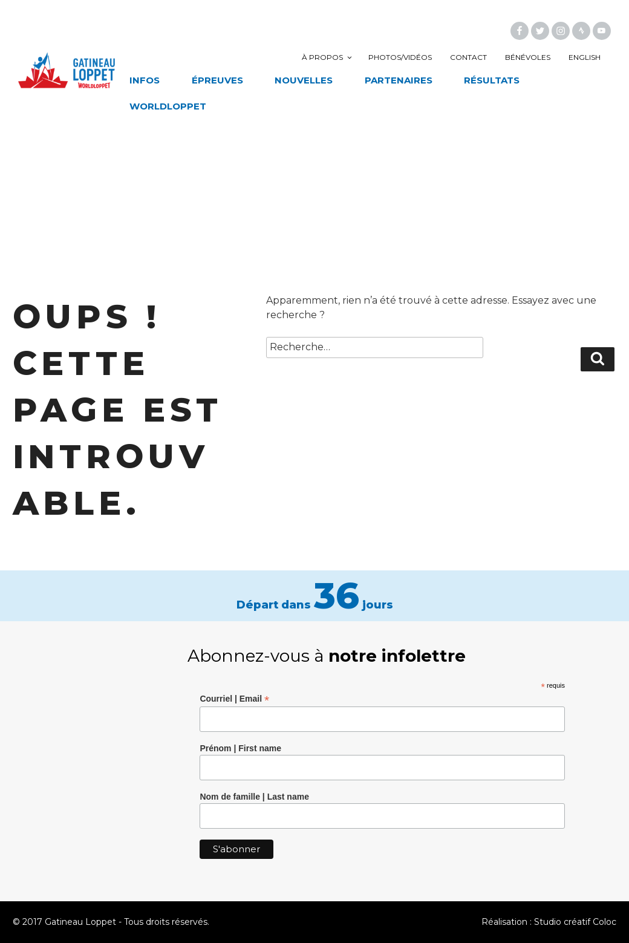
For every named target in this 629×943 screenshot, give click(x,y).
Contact (468, 57)
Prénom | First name (240, 748)
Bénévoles (527, 57)
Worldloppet (167, 106)
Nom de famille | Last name (254, 796)
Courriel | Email (234, 699)
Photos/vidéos (400, 57)
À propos (327, 57)
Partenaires (398, 80)
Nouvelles (304, 80)
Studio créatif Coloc (575, 921)
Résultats (492, 80)
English (585, 57)
